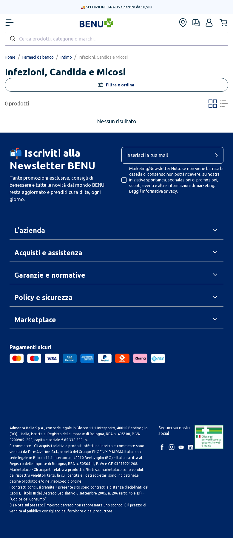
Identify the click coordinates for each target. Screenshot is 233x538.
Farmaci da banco (38, 57)
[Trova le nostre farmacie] (183, 22)
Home (10, 57)
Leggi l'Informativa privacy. (153, 191)
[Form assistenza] (196, 22)
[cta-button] (218, 155)
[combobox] (116, 39)
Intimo (66, 57)
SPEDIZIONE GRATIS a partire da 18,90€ (119, 7)
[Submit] (12, 38)
